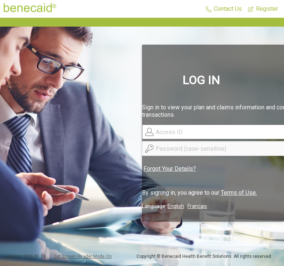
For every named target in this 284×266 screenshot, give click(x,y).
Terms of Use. (239, 192)
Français (197, 206)
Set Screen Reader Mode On (83, 256)
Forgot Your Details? (169, 168)
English (176, 206)
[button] (224, 9)
